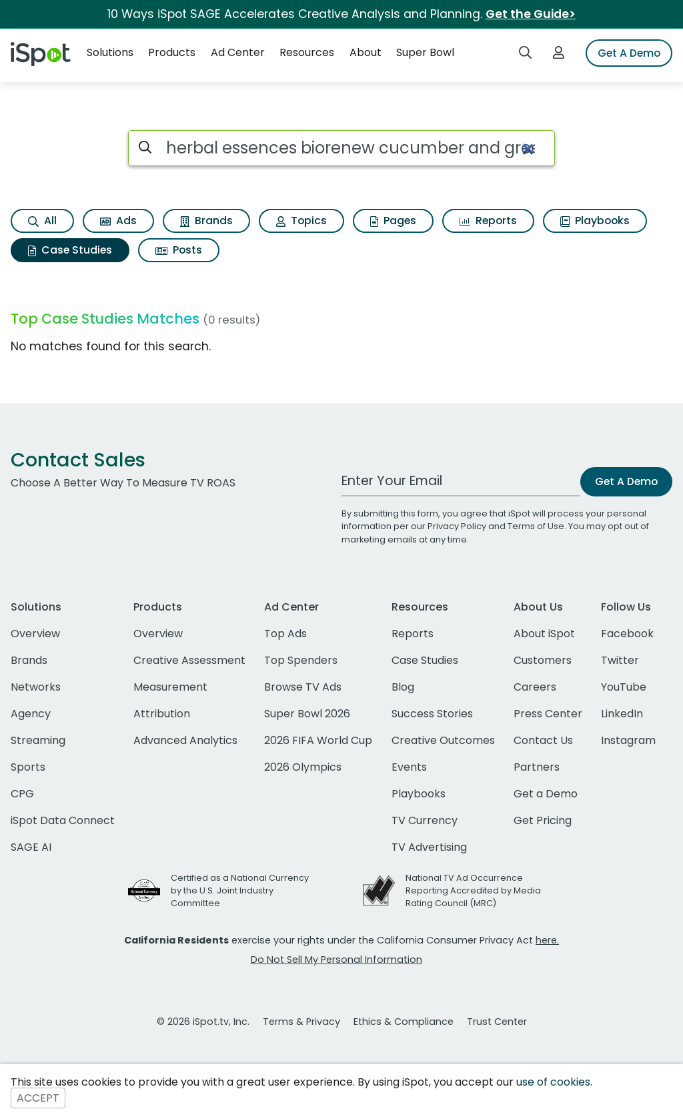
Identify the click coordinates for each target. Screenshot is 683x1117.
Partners (537, 767)
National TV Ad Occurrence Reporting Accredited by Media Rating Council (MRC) (473, 890)
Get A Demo (629, 53)
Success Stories (432, 713)
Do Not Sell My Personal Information (336, 959)
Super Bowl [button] (425, 52)
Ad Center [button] (238, 52)
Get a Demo (546, 793)
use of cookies (553, 1082)
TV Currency (425, 820)
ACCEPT (38, 1098)
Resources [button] (306, 52)
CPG (22, 793)
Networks (36, 687)
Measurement (170, 687)
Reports (488, 220)
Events (409, 767)
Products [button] (171, 52)
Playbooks (595, 220)
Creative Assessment (189, 660)
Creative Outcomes (443, 740)
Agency (31, 713)
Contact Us (543, 740)
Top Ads (285, 633)
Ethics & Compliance (404, 1021)
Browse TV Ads (303, 687)
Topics (301, 220)
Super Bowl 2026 (307, 713)
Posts (178, 250)
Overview (35, 633)
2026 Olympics (303, 767)
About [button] (366, 52)
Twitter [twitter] (620, 660)
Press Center (548, 713)
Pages (393, 220)
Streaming (38, 740)
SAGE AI (31, 847)
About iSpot (544, 633)
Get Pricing (543, 820)
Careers (535, 687)
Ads (118, 220)
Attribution (161, 713)
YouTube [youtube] (623, 687)
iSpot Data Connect (63, 820)
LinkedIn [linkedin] (622, 713)
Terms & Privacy (301, 1021)
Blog (403, 687)
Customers (543, 660)
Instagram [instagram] (628, 740)
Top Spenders (300, 660)
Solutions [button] (110, 52)
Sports (28, 767)
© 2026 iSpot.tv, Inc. (203, 1021)
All (42, 220)
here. (547, 940)
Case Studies (70, 250)
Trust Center (497, 1021)
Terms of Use (536, 526)
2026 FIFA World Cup (318, 740)
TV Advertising (429, 847)
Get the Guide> (531, 14)
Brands (206, 220)
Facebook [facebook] (627, 633)
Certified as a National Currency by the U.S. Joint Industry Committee (240, 890)
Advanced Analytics (185, 740)
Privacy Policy (457, 526)
